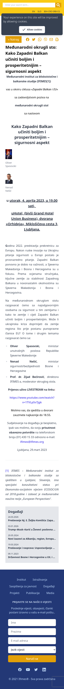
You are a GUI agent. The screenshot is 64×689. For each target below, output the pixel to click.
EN (33, 11)
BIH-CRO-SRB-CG (52, 11)
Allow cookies (32, 30)
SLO (39, 11)
